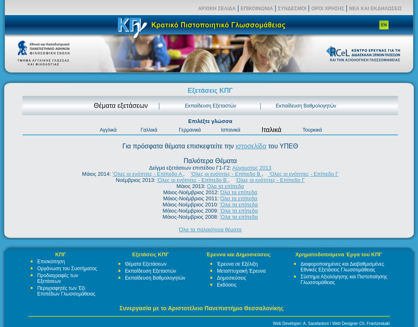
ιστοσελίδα (251, 146)
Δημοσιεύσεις (231, 278)
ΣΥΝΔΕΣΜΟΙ (292, 8)
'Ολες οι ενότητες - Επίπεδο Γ (303, 174)
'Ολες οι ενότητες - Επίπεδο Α (148, 174)
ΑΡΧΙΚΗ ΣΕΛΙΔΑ (217, 8)
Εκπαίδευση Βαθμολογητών (305, 106)
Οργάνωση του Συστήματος (67, 268)
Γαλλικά (148, 130)
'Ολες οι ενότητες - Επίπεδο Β (226, 174)
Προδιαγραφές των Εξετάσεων (57, 278)
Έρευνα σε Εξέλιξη (237, 264)
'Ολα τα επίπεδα (239, 205)
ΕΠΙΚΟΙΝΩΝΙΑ (256, 8)
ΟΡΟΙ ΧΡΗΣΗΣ (327, 8)
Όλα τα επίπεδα (239, 192)
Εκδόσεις (226, 285)
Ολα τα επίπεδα (225, 186)
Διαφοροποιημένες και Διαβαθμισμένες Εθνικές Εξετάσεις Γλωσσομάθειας (342, 267)
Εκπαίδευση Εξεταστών (210, 106)
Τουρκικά (312, 130)
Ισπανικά (230, 130)
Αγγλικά (108, 130)
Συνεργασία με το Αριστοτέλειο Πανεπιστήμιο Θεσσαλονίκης (202, 308)
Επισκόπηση (51, 261)
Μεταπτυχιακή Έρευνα (241, 271)
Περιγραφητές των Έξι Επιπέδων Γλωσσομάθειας (66, 291)
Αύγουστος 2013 (251, 168)
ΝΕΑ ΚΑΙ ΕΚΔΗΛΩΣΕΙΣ (375, 8)
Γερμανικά (190, 130)
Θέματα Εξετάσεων (146, 264)
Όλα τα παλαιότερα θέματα (210, 229)
